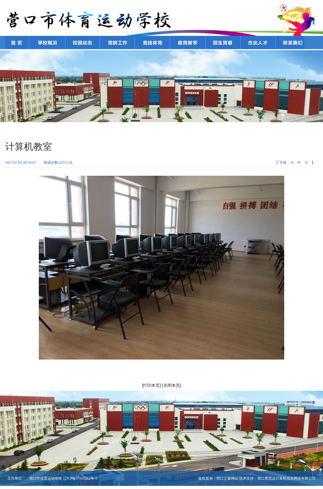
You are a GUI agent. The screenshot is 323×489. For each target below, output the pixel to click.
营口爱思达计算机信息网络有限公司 (286, 478)
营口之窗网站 (227, 478)
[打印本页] (151, 385)
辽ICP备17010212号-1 (80, 478)
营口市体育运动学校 (44, 478)
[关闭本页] (171, 385)
